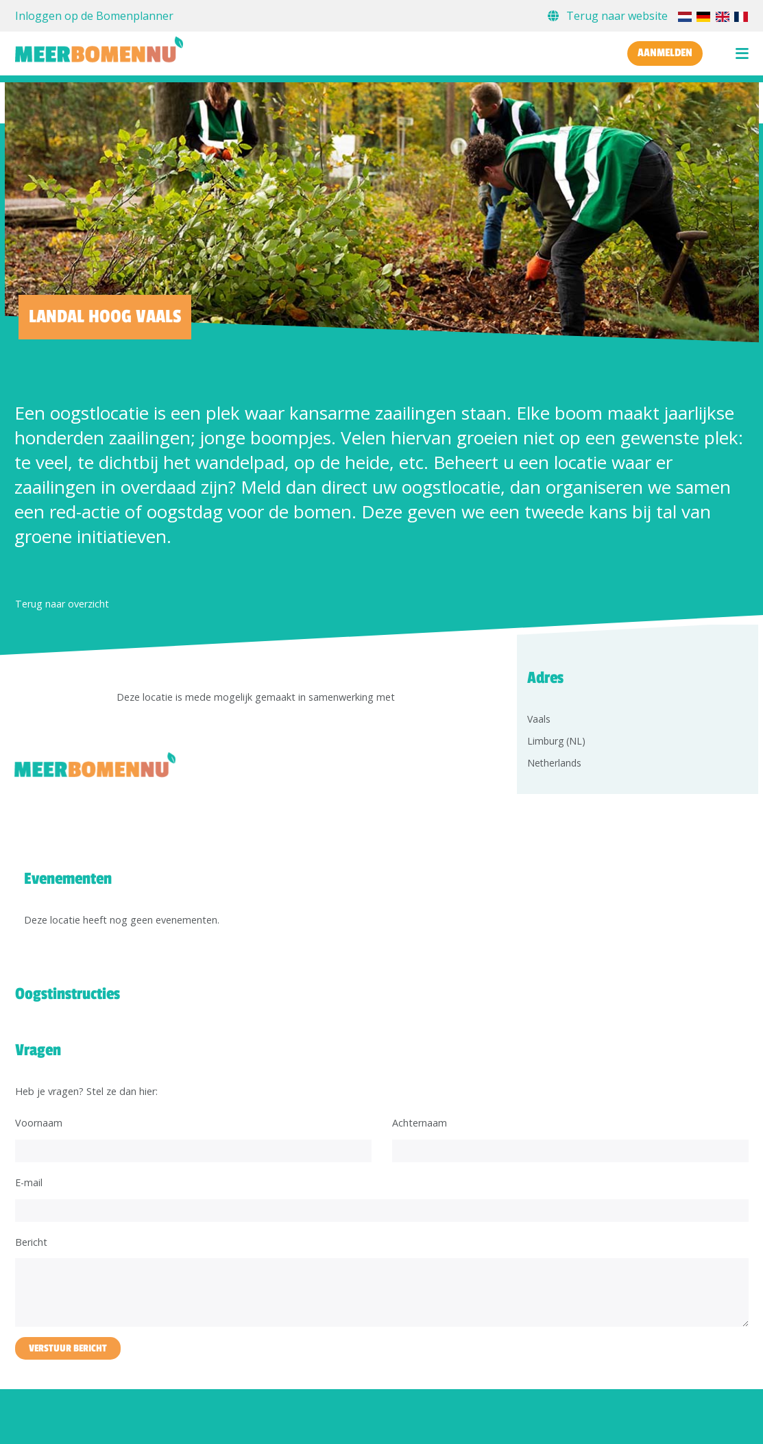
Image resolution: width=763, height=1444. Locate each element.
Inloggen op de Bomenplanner (94, 15)
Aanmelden (665, 53)
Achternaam (419, 1122)
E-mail (29, 1182)
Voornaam (38, 1122)
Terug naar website (609, 15)
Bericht (31, 1242)
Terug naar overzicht (62, 603)
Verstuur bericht (68, 1348)
